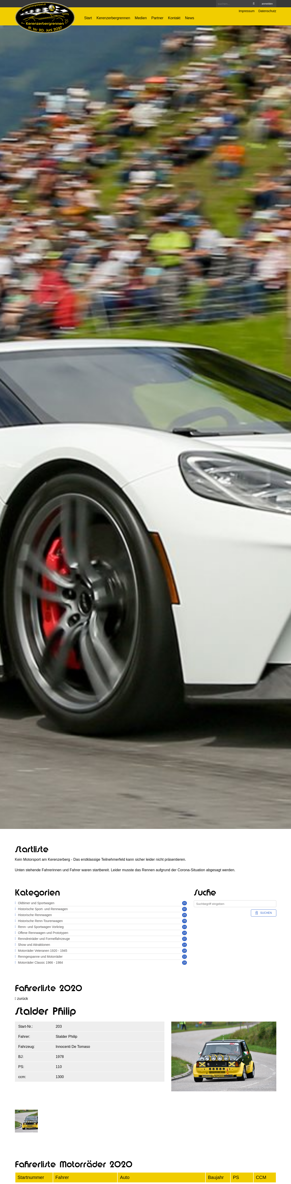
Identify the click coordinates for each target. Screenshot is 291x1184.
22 (184, 938)
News (189, 18)
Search (253, 3)
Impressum (247, 11)
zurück (21, 999)
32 (184, 909)
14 (184, 926)
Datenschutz (267, 11)
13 (184, 956)
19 (184, 932)
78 (184, 921)
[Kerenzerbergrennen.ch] (45, 17)
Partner (157, 18)
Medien (141, 18)
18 (184, 950)
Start (88, 18)
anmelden (267, 3)
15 (184, 903)
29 (184, 915)
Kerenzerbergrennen (113, 18)
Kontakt (174, 18)
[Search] (237, 3)
